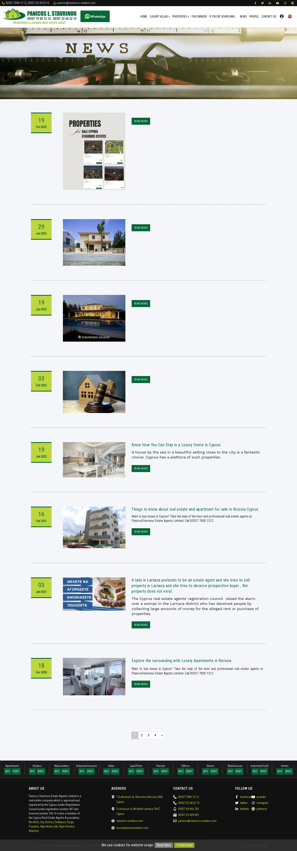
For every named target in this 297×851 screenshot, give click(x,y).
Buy (7, 771)
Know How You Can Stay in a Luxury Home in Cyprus (176, 444)
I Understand (184, 845)
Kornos (49, 821)
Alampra (34, 830)
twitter (244, 802)
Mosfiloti (34, 821)
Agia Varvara (66, 825)
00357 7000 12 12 (16, 3)
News (243, 16)
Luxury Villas (160, 16)
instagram (262, 802)
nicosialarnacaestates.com (132, 827)
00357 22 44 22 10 (38, 3)
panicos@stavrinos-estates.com (76, 3)
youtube (261, 796)
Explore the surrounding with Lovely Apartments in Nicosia (181, 660)
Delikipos (60, 821)
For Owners (199, 16)
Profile (254, 16)
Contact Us (268, 16)
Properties (180, 16)
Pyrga (70, 821)
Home (143, 16)
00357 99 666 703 (188, 808)
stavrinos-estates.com (129, 820)
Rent (16, 771)
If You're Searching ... (223, 16)
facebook (245, 796)
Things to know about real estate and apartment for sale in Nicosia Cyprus (195, 509)
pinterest (262, 808)
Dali (56, 825)
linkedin (244, 808)
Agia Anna (46, 825)
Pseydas (34, 825)
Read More (164, 845)
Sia (42, 821)
